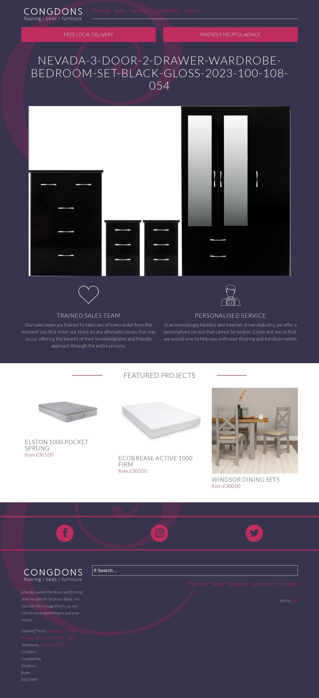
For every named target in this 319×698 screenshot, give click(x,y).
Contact (192, 10)
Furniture (140, 10)
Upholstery (168, 10)
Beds (119, 10)
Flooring (101, 10)
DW (294, 600)
